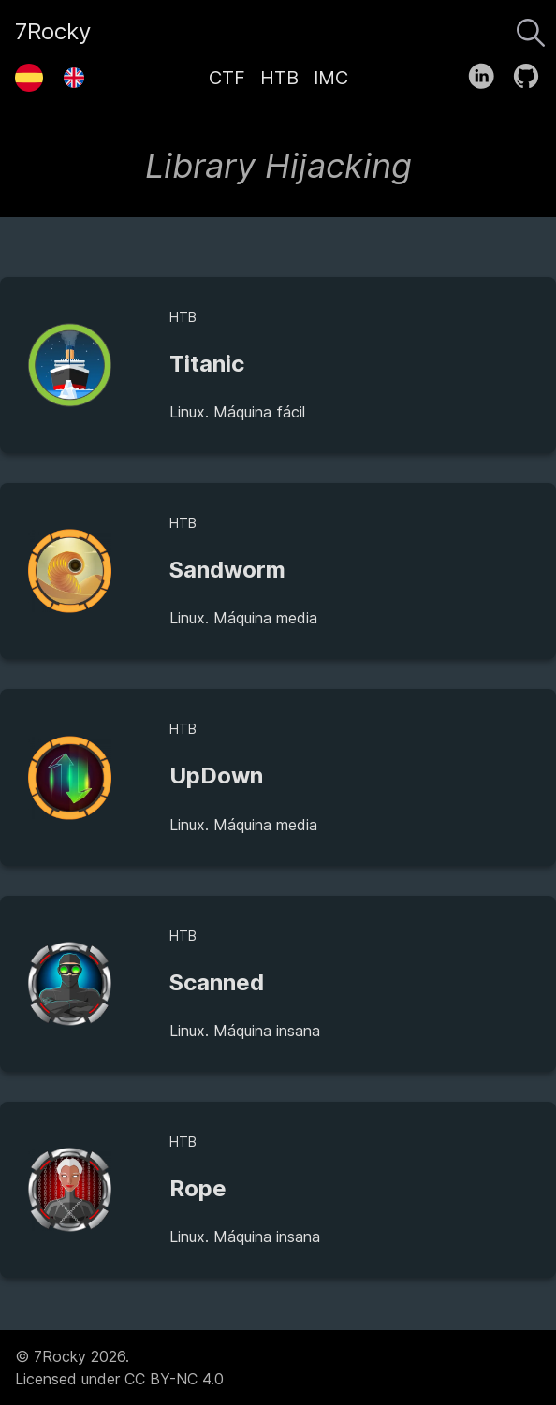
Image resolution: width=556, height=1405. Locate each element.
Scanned (216, 982)
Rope (198, 1188)
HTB (279, 77)
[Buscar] (531, 28)
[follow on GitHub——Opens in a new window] (532, 72)
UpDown (216, 775)
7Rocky (53, 31)
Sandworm (227, 569)
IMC (331, 77)
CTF (227, 77)
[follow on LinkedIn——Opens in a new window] (487, 72)
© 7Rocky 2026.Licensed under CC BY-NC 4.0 (119, 1367)
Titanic (206, 363)
